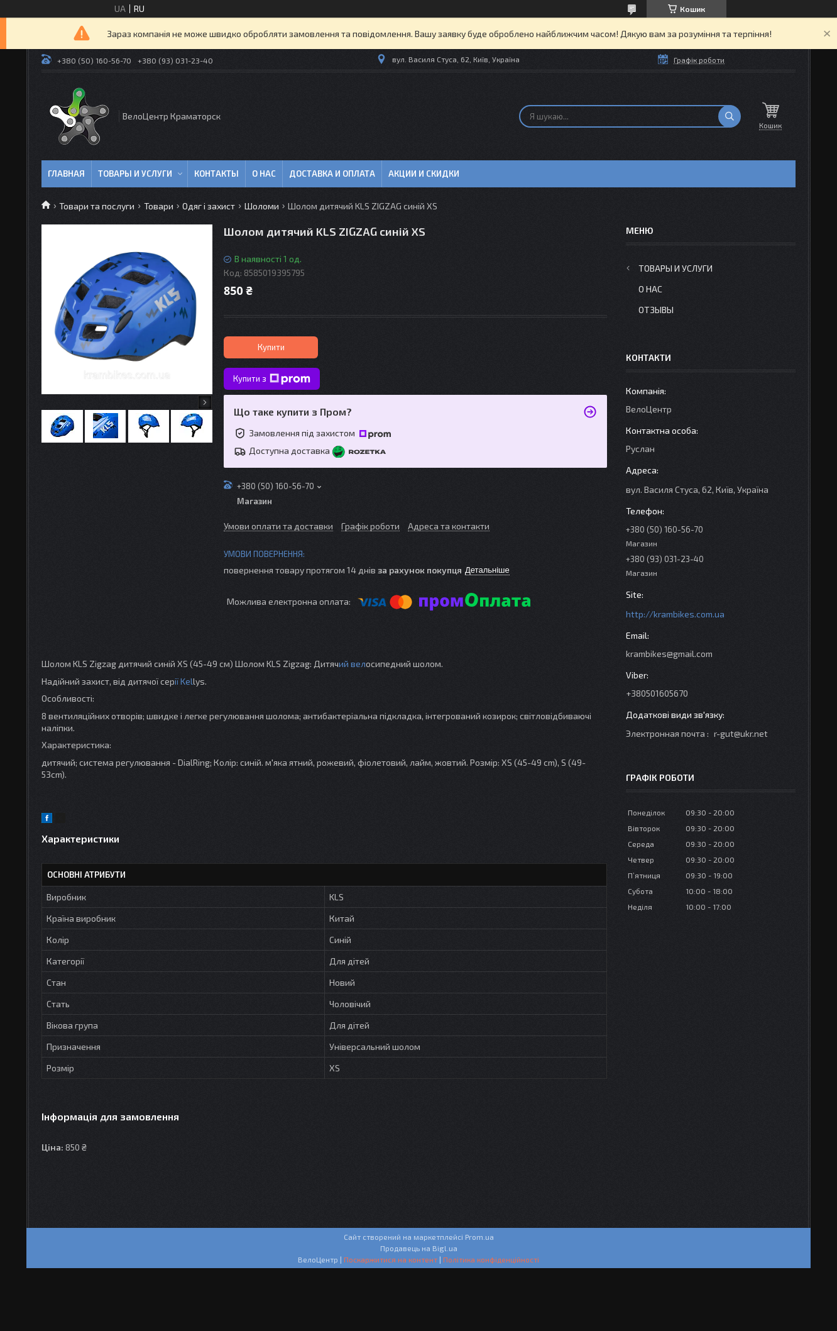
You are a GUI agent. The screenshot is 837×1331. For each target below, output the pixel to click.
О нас (264, 173)
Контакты (216, 173)
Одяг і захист (208, 206)
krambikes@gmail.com (669, 653)
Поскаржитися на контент (390, 1259)
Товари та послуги (96, 206)
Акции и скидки (423, 173)
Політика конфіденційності (491, 1259)
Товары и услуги (135, 173)
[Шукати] (729, 116)
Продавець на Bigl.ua (418, 1248)
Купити (271, 347)
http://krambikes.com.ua (675, 614)
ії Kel (184, 681)
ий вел (352, 663)
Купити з (271, 379)
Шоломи (261, 206)
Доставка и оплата (332, 173)
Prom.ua (479, 1236)
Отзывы (656, 309)
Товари (158, 206)
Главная (66, 173)
